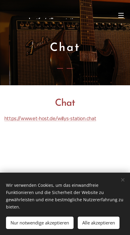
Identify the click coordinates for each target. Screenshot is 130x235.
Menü (121, 15)
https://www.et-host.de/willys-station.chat (50, 118)
